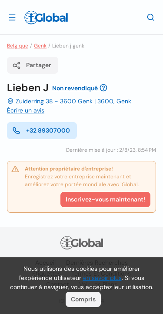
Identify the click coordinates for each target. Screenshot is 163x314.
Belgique (17, 45)
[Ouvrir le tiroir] (12, 17)
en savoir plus (102, 278)
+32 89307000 (41, 130)
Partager (31, 65)
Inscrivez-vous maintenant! (105, 199)
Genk (40, 45)
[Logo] (46, 17)
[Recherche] (151, 17)
